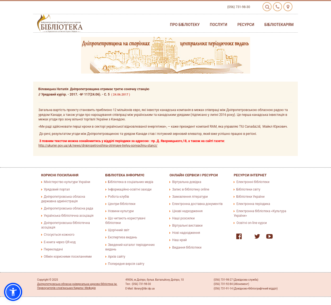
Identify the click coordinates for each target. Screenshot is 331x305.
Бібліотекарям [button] (279, 24)
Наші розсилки (183, 218)
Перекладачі (53, 249)
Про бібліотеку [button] (185, 24)
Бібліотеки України (250, 197)
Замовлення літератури (190, 197)
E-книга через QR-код (60, 242)
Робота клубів (118, 197)
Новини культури (121, 211)
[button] (13, 292)
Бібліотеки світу (248, 189)
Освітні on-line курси (251, 223)
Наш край (179, 240)
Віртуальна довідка (186, 182)
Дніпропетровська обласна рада (68, 208)
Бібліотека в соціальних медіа (130, 182)
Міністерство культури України (67, 182)
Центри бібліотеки (121, 204)
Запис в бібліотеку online (190, 189)
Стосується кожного (59, 235)
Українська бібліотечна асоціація (69, 216)
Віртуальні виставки (187, 225)
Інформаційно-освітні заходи (129, 189)
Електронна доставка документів (197, 204)
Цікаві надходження (187, 211)
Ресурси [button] (245, 24)
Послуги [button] (218, 24)
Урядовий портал (57, 189)
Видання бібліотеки (186, 247)
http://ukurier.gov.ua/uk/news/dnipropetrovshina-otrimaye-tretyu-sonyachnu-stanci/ (98, 145)
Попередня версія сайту (126, 264)
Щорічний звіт (119, 230)
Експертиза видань (122, 237)
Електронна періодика (253, 204)
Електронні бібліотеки (252, 182)
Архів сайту (116, 256)
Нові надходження (186, 233)
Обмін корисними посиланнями (68, 256)
